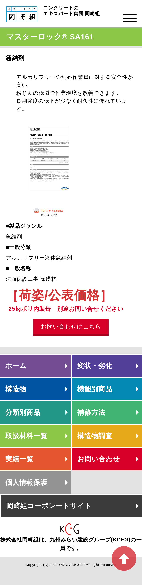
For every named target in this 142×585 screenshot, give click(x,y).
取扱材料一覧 (26, 436)
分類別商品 (22, 412)
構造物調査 (94, 436)
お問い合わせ (98, 459)
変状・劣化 (94, 365)
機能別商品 (94, 389)
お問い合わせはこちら (71, 326)
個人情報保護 (26, 482)
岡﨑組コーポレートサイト (48, 506)
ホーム (16, 365)
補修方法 (91, 412)
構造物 (15, 389)
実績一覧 (19, 459)
